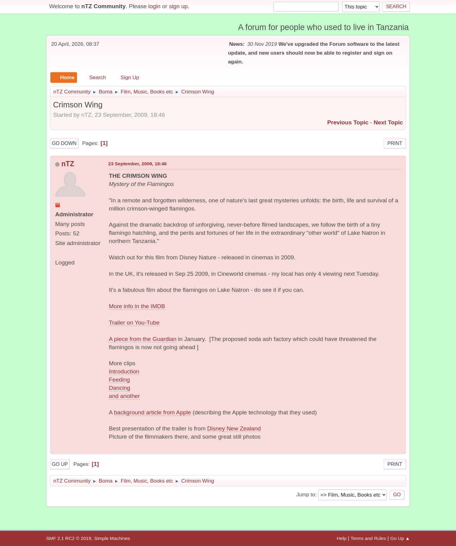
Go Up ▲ (400, 538)
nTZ (67, 164)
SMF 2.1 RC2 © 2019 (68, 538)
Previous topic (347, 122)
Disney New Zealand (234, 428)
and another (124, 396)
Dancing (119, 388)
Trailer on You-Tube (134, 322)
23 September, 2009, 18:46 (137, 163)
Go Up (60, 464)
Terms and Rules (368, 538)
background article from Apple (152, 412)
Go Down (64, 143)
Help (342, 538)
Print (394, 143)
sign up (178, 6)
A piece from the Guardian (142, 339)
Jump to (305, 495)
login (154, 6)
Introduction (124, 371)
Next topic (388, 122)
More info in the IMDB (137, 306)
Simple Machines (112, 538)
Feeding (119, 379)
